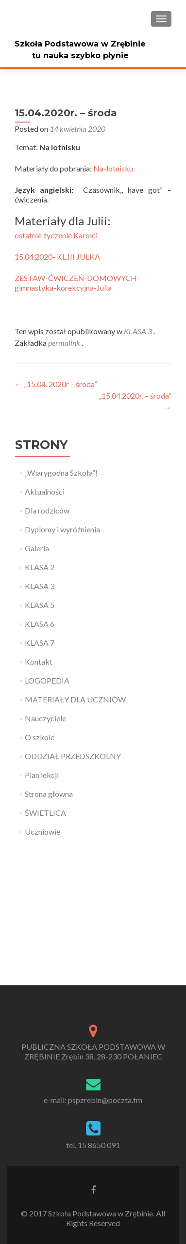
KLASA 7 (39, 642)
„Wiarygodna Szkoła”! (61, 472)
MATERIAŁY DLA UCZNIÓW (75, 699)
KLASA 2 (39, 567)
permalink (65, 342)
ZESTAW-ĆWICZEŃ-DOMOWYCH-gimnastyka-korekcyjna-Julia (77, 282)
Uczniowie (42, 831)
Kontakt (38, 661)
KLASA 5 (39, 604)
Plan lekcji (42, 774)
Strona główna (49, 793)
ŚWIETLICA (45, 812)
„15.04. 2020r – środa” (56, 384)
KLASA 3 (138, 331)
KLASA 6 (39, 623)
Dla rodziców (47, 510)
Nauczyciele (45, 718)
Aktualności (45, 491)
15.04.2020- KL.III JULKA (57, 256)
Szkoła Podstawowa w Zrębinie (80, 43)
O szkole (39, 737)
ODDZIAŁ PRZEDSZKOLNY (73, 756)
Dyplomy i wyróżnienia (62, 529)
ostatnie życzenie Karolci (56, 235)
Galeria (37, 548)
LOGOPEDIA (47, 680)
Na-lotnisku (113, 168)
